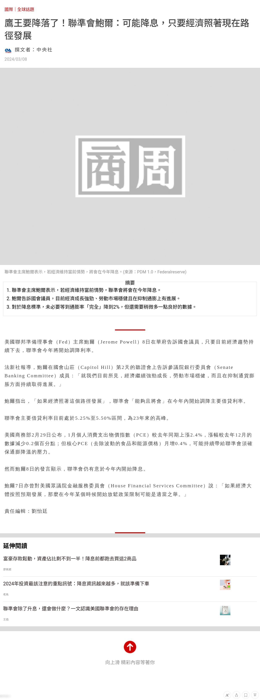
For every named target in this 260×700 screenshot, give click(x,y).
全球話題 (25, 9)
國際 (9, 9)
